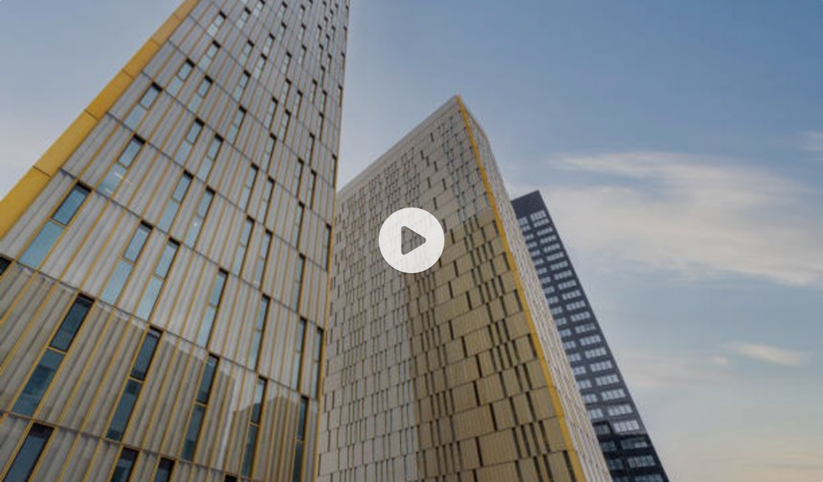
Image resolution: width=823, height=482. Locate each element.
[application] (411, 241)
